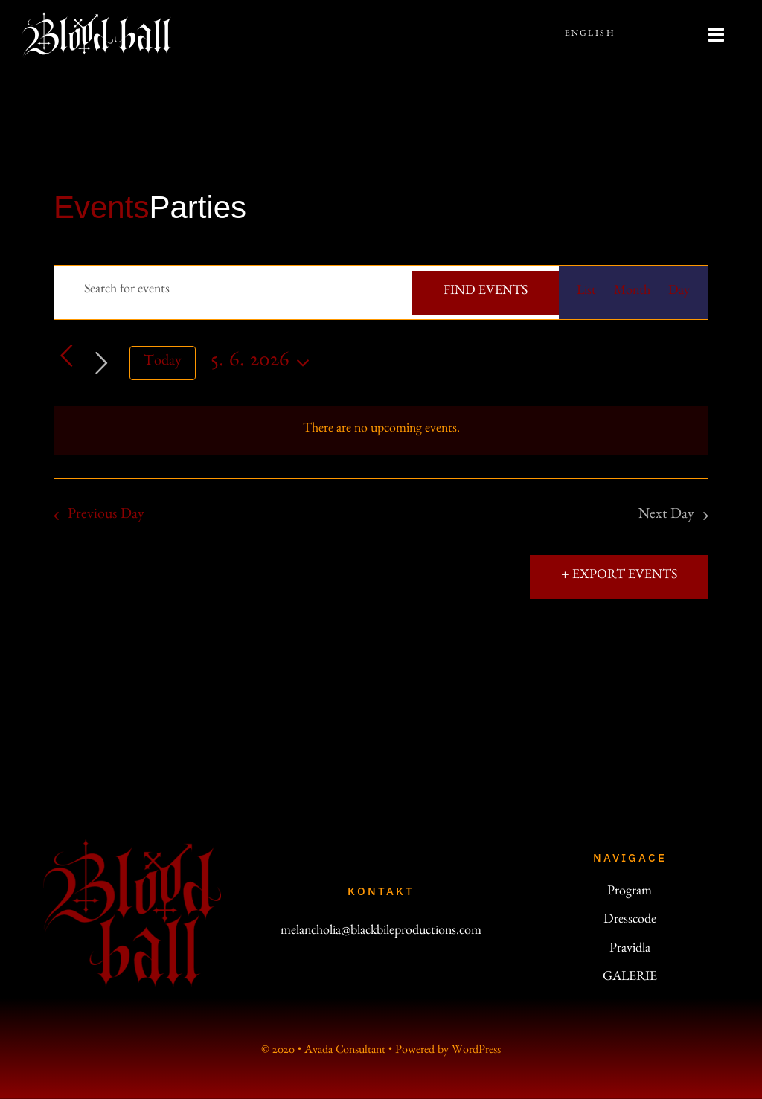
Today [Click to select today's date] (163, 362)
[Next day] (102, 363)
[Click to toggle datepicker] (264, 363)
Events (101, 207)
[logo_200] (132, 845)
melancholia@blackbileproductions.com (381, 932)
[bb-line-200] (96, 18)
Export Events (623, 576)
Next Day (666, 516)
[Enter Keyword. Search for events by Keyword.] (233, 291)
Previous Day (106, 516)
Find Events (486, 292)
